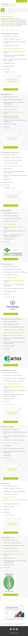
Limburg (5, 215)
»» (21, 30)
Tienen (12, 375)
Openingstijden (7, 179)
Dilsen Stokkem (11, 542)
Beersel (13, 99)
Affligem (13, 157)
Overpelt (10, 215)
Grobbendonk (12, 488)
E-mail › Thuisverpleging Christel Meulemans (13, 165)
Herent (12, 269)
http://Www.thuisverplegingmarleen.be (15, 280)
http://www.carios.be (11, 335)
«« (2, 30)
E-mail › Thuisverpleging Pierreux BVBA (12, 383)
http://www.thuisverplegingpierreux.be (15, 386)
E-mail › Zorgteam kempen (9, 497)
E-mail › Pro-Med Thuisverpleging (10, 442)
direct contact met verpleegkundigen (11, 22)
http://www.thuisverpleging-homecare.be (16, 554)
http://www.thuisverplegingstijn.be (14, 226)
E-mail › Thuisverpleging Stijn (9, 224)
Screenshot (6, 52)
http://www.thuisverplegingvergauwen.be (16, 51)
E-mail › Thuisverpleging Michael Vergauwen (13, 48)
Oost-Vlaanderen (7, 432)
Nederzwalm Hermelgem (17, 432)
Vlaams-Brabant (6, 99)
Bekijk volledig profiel (10, 89)
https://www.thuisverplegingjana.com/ (15, 112)
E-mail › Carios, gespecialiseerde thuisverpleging (13, 332)
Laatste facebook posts (9, 66)
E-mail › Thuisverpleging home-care (11, 551)
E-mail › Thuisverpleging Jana (9, 109)
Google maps (18, 39)
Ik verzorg (22, 1)
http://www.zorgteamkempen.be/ (14, 499)
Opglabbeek (10, 324)
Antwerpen (5, 39)
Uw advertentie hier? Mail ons (13, 619)
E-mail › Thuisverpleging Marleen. (10, 277)
